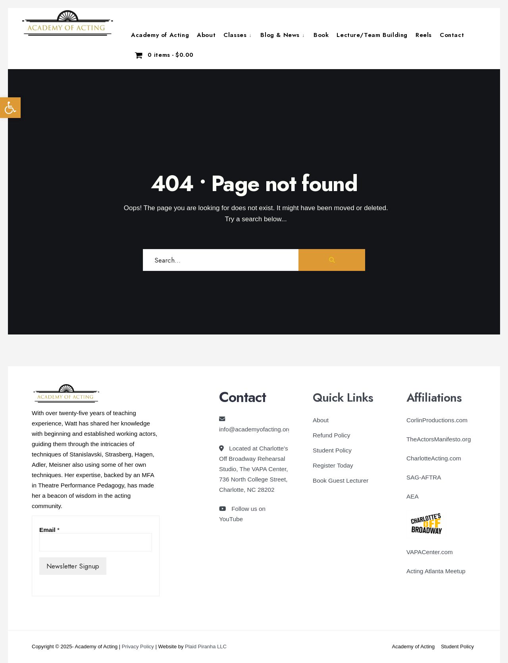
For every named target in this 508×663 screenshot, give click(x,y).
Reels (424, 35)
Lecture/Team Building (372, 35)
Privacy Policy (138, 646)
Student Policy (332, 450)
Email (49, 530)
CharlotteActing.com (433, 458)
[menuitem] (237, 34)
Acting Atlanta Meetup (436, 571)
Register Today (333, 465)
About (206, 35)
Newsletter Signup (72, 566)
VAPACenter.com (429, 552)
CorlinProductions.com (437, 420)
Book (321, 35)
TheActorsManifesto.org (438, 439)
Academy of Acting (160, 35)
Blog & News (280, 35)
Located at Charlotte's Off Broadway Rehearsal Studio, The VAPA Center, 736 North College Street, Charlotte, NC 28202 (253, 469)
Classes (234, 35)
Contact (452, 35)
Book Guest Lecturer (340, 480)
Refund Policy (331, 435)
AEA (412, 496)
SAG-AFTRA (423, 477)
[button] (10, 107)
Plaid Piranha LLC (206, 646)
